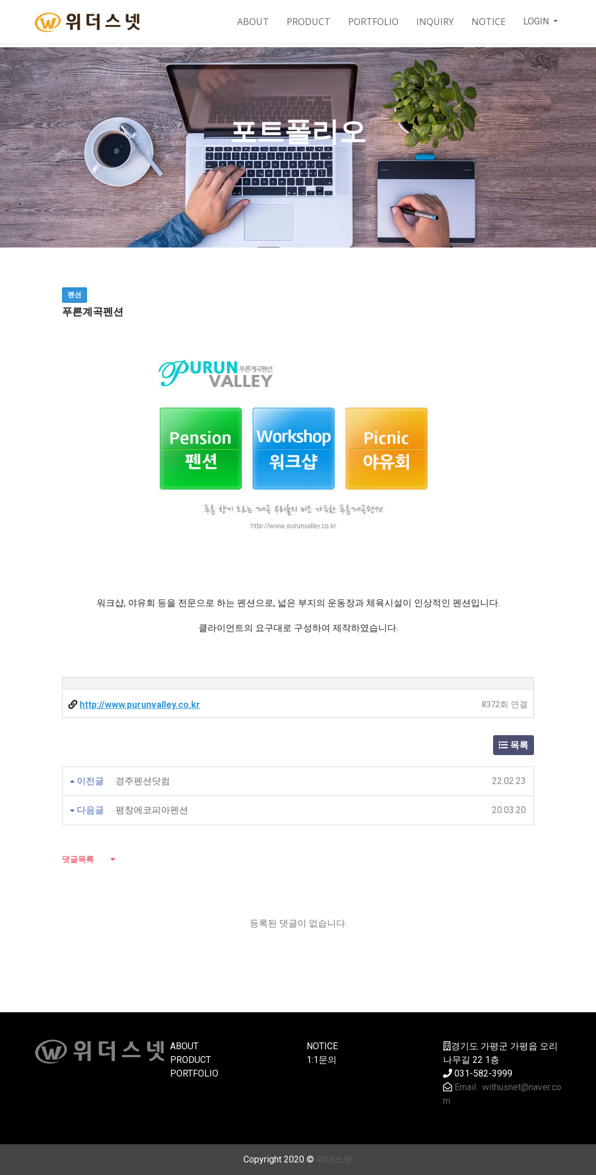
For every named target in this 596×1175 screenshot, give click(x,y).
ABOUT (253, 21)
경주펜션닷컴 (142, 781)
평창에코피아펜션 (151, 810)
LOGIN (537, 21)
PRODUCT (308, 21)
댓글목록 (78, 859)
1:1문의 (322, 1059)
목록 (513, 745)
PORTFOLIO (373, 21)
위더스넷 (334, 1159)
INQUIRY (435, 21)
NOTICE (488, 21)
